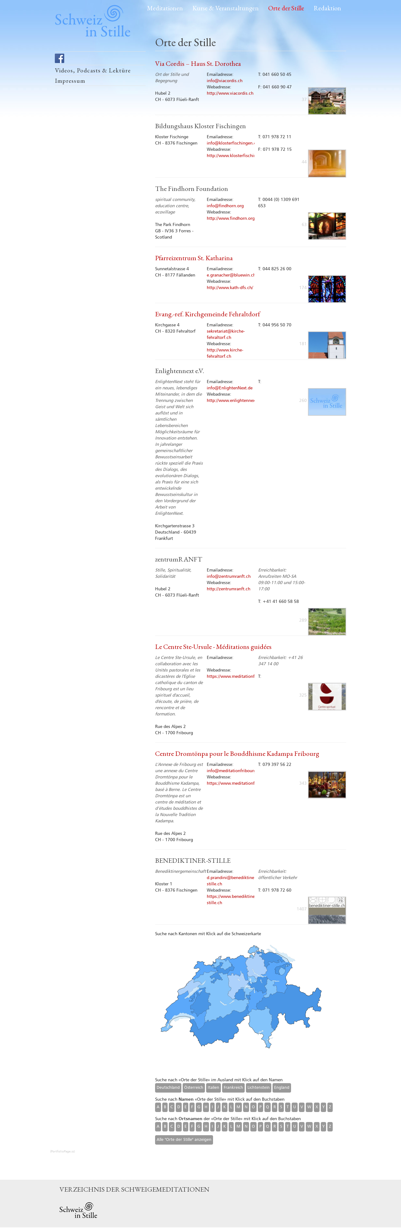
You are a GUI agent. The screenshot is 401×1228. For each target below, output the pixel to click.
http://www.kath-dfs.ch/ (230, 288)
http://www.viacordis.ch (230, 93)
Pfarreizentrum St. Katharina (194, 257)
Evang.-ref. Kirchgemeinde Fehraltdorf (207, 314)
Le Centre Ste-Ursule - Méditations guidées (213, 646)
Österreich (193, 1088)
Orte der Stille (286, 8)
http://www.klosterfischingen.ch (238, 156)
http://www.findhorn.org (231, 218)
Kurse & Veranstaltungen (225, 8)
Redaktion (327, 8)
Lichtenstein (258, 1088)
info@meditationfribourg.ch (234, 771)
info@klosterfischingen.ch (232, 143)
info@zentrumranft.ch (229, 576)
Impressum (70, 80)
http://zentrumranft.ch (228, 589)
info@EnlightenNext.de (230, 388)
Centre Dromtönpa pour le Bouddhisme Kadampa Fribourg (237, 753)
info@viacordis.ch (224, 81)
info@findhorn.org (225, 206)
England (281, 1088)
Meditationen (165, 8)
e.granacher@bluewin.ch (231, 275)
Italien (213, 1088)
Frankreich (233, 1088)
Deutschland (168, 1088)
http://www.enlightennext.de (235, 400)
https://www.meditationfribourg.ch (241, 676)
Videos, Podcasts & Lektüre (93, 70)
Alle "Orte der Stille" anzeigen (184, 1140)
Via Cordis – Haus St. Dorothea (198, 63)
